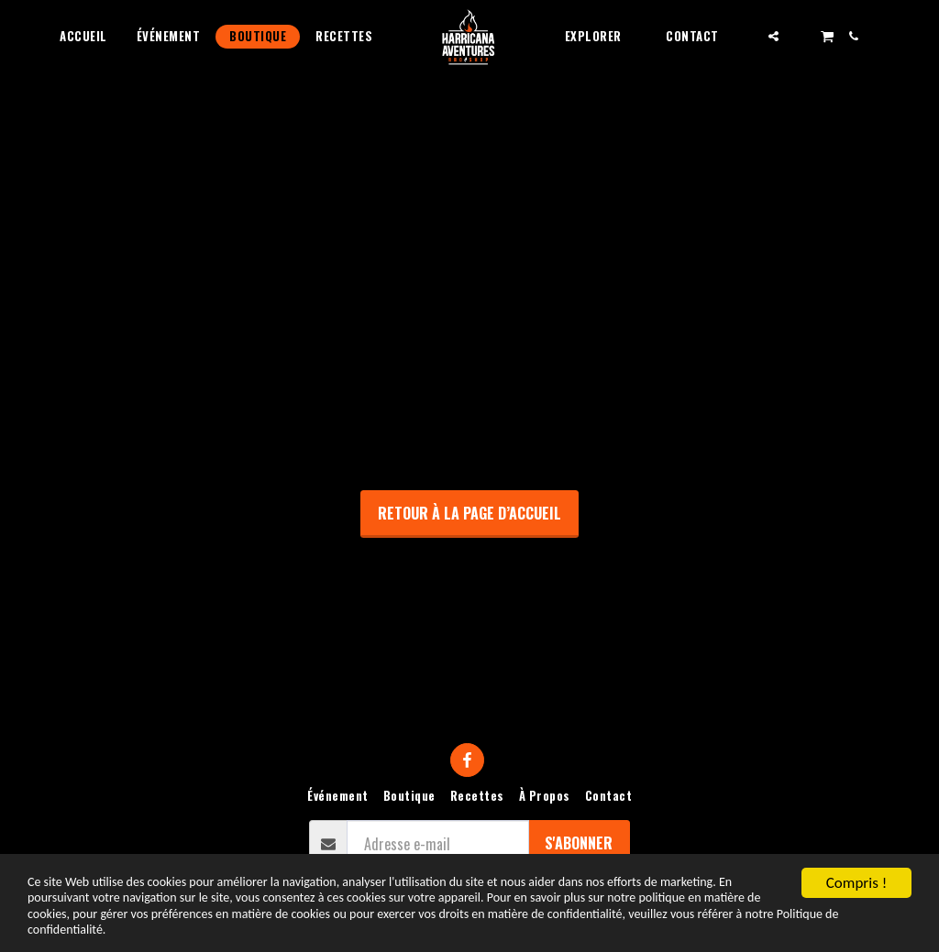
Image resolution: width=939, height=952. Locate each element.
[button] (601, 36)
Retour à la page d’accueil (469, 513)
